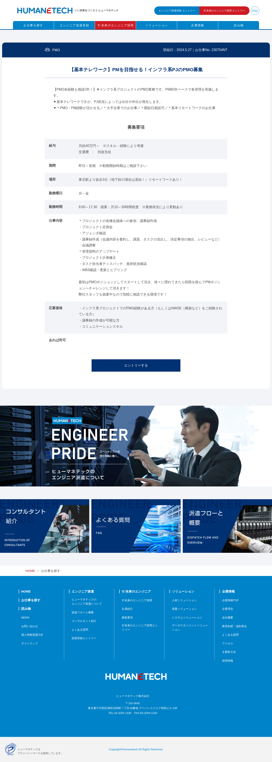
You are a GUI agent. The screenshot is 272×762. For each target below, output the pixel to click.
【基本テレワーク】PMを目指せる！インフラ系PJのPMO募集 (136, 69)
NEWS (25, 617)
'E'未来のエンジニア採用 (115, 25)
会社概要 (227, 617)
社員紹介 (127, 608)
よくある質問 (80, 629)
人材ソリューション (184, 600)
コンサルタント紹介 (84, 621)
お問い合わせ (29, 626)
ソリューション (156, 25)
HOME (30, 571)
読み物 (239, 25)
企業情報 (197, 25)
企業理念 (227, 608)
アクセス (227, 643)
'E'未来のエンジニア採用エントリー (140, 627)
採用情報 (227, 660)
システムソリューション (187, 617)
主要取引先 (229, 652)
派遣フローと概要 (83, 612)
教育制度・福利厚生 (234, 626)
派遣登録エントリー (84, 638)
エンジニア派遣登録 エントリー (177, 10)
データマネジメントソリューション (190, 627)
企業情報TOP (230, 600)
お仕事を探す (33, 25)
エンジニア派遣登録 (74, 25)
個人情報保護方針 (32, 634)
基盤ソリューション (184, 608)
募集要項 (127, 617)
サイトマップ (29, 643)
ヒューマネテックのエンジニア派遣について (87, 601)
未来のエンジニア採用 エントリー (224, 10)
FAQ (255, 10)
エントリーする (136, 365)
